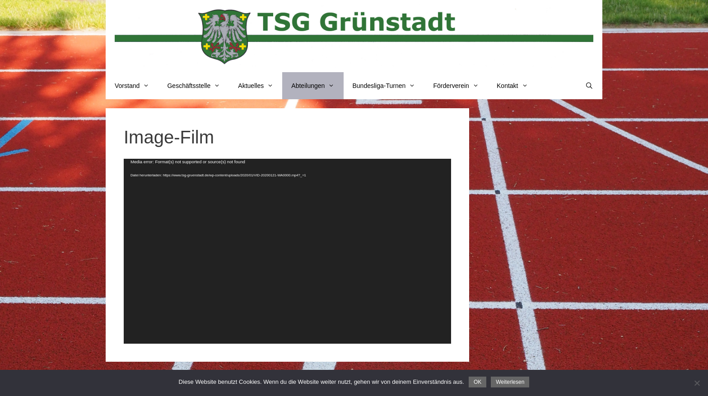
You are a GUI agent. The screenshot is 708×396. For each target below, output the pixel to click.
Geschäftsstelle (198, 85)
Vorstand (136, 85)
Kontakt (517, 85)
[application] (287, 251)
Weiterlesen (510, 382)
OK (477, 382)
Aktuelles (260, 85)
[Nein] (696, 382)
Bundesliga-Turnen (388, 85)
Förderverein (460, 85)
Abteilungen (317, 85)
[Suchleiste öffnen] (589, 85)
